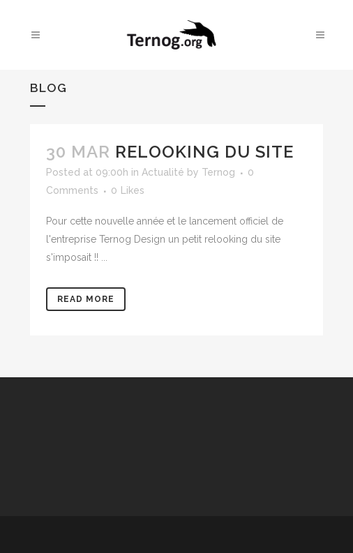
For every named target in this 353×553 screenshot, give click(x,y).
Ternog (218, 172)
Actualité (163, 172)
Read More (85, 299)
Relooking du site (204, 152)
